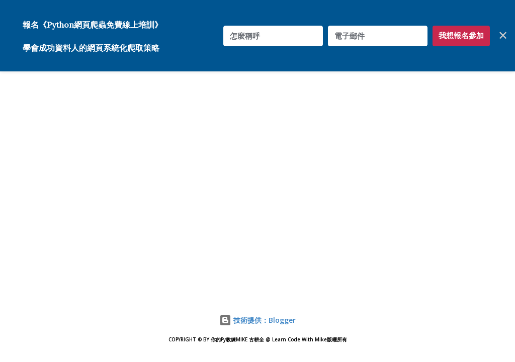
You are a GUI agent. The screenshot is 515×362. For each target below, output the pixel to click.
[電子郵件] (377, 36)
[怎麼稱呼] (273, 36)
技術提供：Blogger (257, 320)
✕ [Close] (503, 35)
